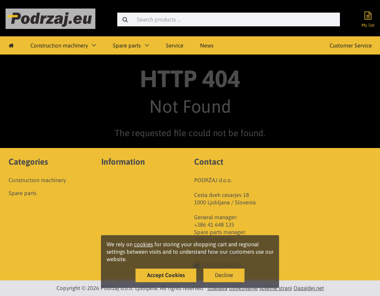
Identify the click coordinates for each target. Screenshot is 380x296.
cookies (143, 244)
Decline (224, 275)
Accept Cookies (166, 275)
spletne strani (275, 288)
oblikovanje (243, 288)
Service (174, 45)
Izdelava (217, 288)
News (206, 45)
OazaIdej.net (309, 288)
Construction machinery (59, 45)
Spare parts (127, 45)
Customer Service (351, 45)
